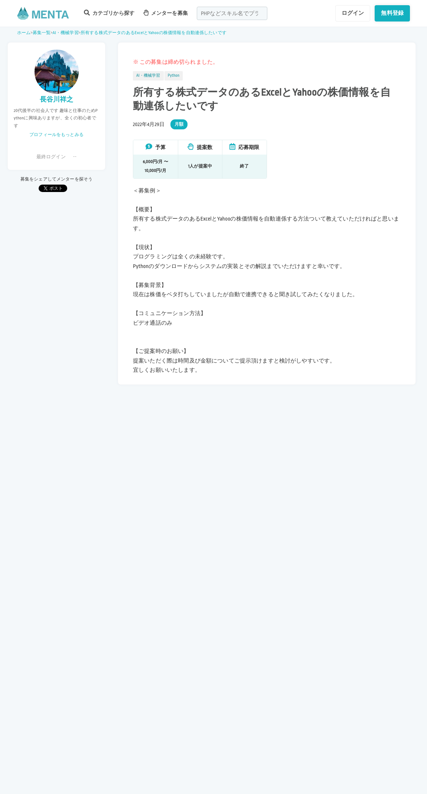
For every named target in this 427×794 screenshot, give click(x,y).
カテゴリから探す (109, 13)
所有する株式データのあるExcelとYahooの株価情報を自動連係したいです (153, 32)
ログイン (353, 13)
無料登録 (392, 13)
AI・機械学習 (66, 32)
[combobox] (232, 13)
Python (174, 75)
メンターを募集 (165, 13)
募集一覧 (42, 32)
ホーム (23, 32)
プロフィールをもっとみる (56, 134)
